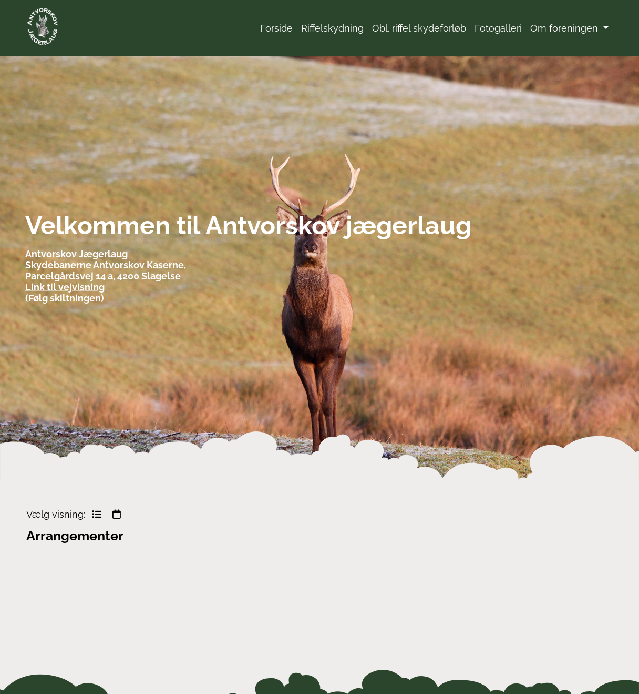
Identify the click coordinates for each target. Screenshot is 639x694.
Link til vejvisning (65, 286)
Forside (276, 28)
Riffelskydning (332, 28)
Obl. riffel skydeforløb (419, 28)
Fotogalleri (498, 28)
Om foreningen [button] (565, 28)
